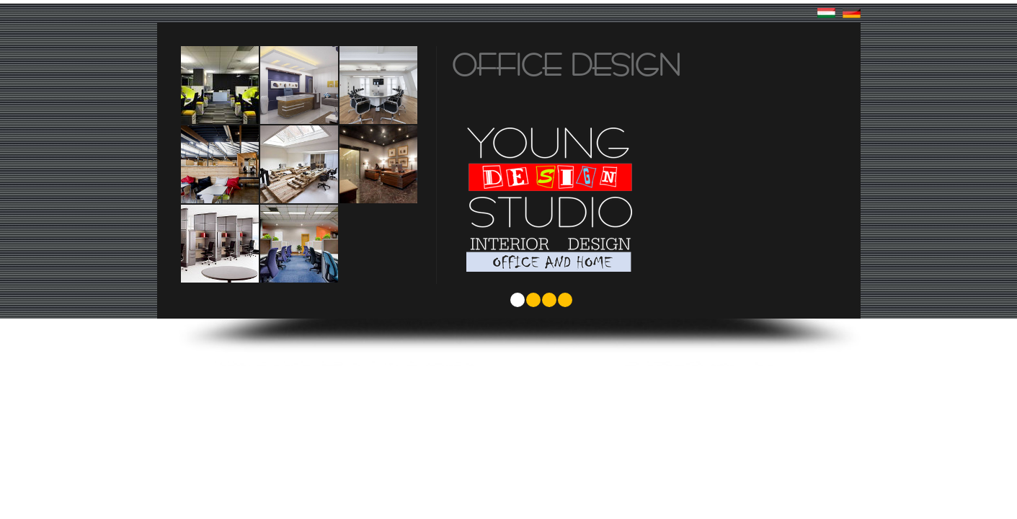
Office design (566, 64)
